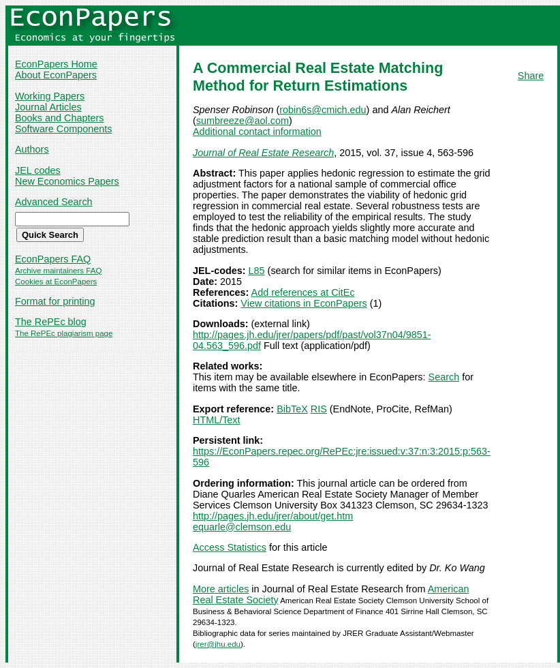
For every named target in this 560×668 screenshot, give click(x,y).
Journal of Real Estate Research (263, 152)
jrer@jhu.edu (218, 644)
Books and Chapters (59, 117)
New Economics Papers (67, 181)
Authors (32, 149)
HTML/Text (216, 419)
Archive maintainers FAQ (58, 271)
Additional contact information (257, 131)
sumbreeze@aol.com (242, 120)
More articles (221, 588)
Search (444, 376)
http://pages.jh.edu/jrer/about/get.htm (273, 516)
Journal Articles (48, 107)
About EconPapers (56, 75)
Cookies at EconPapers (56, 281)
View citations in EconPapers (303, 303)
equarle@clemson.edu (242, 526)
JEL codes (38, 170)
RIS (319, 409)
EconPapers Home (56, 64)
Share (531, 75)
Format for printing (55, 301)
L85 (257, 270)
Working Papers (49, 96)
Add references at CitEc (303, 292)
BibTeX (292, 409)
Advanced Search (54, 201)
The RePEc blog (51, 321)
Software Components (63, 128)
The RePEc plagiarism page (63, 333)
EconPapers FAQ (53, 259)
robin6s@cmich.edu (322, 109)
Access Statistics (229, 547)
